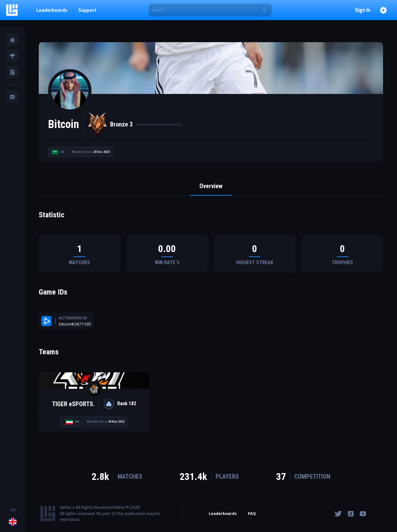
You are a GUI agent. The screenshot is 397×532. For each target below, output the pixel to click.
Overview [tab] (210, 186)
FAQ (252, 514)
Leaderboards (51, 10)
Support (87, 10)
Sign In (362, 10)
